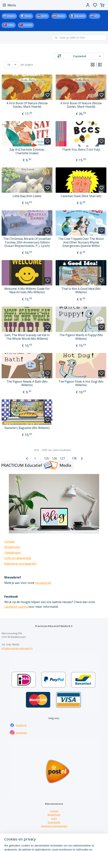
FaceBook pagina (16, 607)
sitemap (69, 844)
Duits (44, 16)
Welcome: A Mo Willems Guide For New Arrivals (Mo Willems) (27, 290)
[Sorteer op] (78, 56)
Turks (10, 25)
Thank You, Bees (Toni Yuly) (81, 149)
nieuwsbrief (43, 583)
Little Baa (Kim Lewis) (27, 196)
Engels (11, 16)
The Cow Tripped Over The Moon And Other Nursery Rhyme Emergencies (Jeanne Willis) (81, 242)
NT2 (96, 16)
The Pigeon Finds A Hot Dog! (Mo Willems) (81, 383)
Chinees (27, 25)
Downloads (54, 822)
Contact (9, 542)
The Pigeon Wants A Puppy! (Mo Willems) (81, 336)
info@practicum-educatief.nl (17, 648)
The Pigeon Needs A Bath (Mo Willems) (27, 383)
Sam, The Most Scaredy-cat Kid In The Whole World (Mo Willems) (27, 336)
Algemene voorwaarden (20, 564)
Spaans (61, 16)
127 (62, 458)
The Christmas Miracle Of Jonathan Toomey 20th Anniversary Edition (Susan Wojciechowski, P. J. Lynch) (27, 242)
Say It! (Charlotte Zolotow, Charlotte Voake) (27, 151)
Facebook (21, 725)
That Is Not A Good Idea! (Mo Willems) (81, 290)
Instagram (21, 732)
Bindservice (12, 547)
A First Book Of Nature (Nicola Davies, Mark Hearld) (27, 105)
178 (74, 458)
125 (46, 458)
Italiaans (79, 16)
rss (76, 844)
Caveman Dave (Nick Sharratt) (81, 196)
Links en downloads (17, 558)
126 (54, 458)
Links (54, 818)
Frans (28, 16)
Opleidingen (12, 553)
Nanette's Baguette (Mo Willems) (27, 428)
